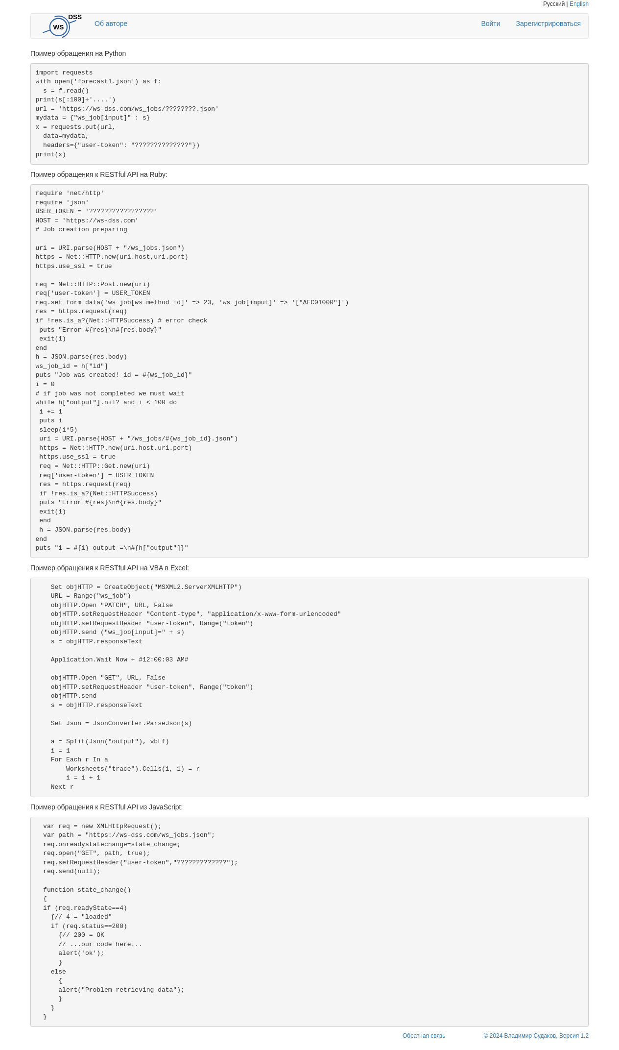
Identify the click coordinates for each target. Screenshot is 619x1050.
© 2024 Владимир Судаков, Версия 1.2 (536, 1035)
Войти (490, 23)
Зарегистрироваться (548, 23)
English (579, 3)
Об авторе (111, 23)
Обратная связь (424, 1035)
